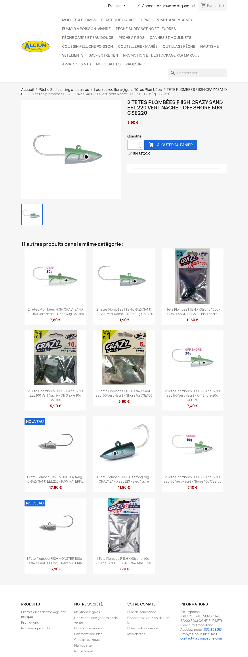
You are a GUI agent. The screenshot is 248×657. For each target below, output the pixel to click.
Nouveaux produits (35, 628)
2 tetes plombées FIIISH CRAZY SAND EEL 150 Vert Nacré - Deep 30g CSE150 (55, 311)
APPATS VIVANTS (76, 64)
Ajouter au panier (171, 145)
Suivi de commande (141, 612)
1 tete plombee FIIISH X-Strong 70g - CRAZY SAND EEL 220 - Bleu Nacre (124, 479)
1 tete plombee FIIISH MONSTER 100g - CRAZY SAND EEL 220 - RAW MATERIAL (55, 560)
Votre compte (141, 604)
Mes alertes (136, 634)
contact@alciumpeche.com (201, 638)
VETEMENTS (73, 55)
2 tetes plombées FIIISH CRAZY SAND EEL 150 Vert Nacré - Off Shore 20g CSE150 (192, 395)
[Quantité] (132, 145)
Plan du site (83, 645)
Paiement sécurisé (88, 634)
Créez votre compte (142, 628)
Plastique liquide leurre (126, 19)
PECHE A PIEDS (131, 37)
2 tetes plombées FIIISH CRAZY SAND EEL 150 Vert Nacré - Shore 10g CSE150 (192, 479)
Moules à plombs (79, 19)
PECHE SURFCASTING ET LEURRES (146, 28)
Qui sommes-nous (88, 628)
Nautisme (209, 46)
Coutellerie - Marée (138, 46)
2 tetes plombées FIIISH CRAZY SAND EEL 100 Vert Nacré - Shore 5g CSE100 (123, 393)
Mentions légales (87, 612)
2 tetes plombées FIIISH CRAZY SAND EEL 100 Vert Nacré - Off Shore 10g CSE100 (55, 395)
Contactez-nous (87, 640)
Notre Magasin (85, 651)
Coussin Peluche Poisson (87, 46)
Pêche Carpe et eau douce (87, 37)
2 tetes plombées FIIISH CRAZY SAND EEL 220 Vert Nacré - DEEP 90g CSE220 (124, 311)
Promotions (30, 622)
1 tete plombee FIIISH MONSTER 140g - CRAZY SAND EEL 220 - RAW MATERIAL (55, 479)
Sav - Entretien (103, 55)
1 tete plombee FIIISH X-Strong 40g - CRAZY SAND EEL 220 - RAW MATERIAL (124, 560)
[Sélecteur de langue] (117, 6)
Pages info (136, 64)
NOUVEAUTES (108, 64)
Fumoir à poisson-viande (86, 28)
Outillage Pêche (179, 46)
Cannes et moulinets (170, 37)
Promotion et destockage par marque (161, 55)
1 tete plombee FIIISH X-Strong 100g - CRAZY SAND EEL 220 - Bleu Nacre (192, 311)
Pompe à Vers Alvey (174, 19)
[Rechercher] (197, 73)
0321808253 (213, 629)
